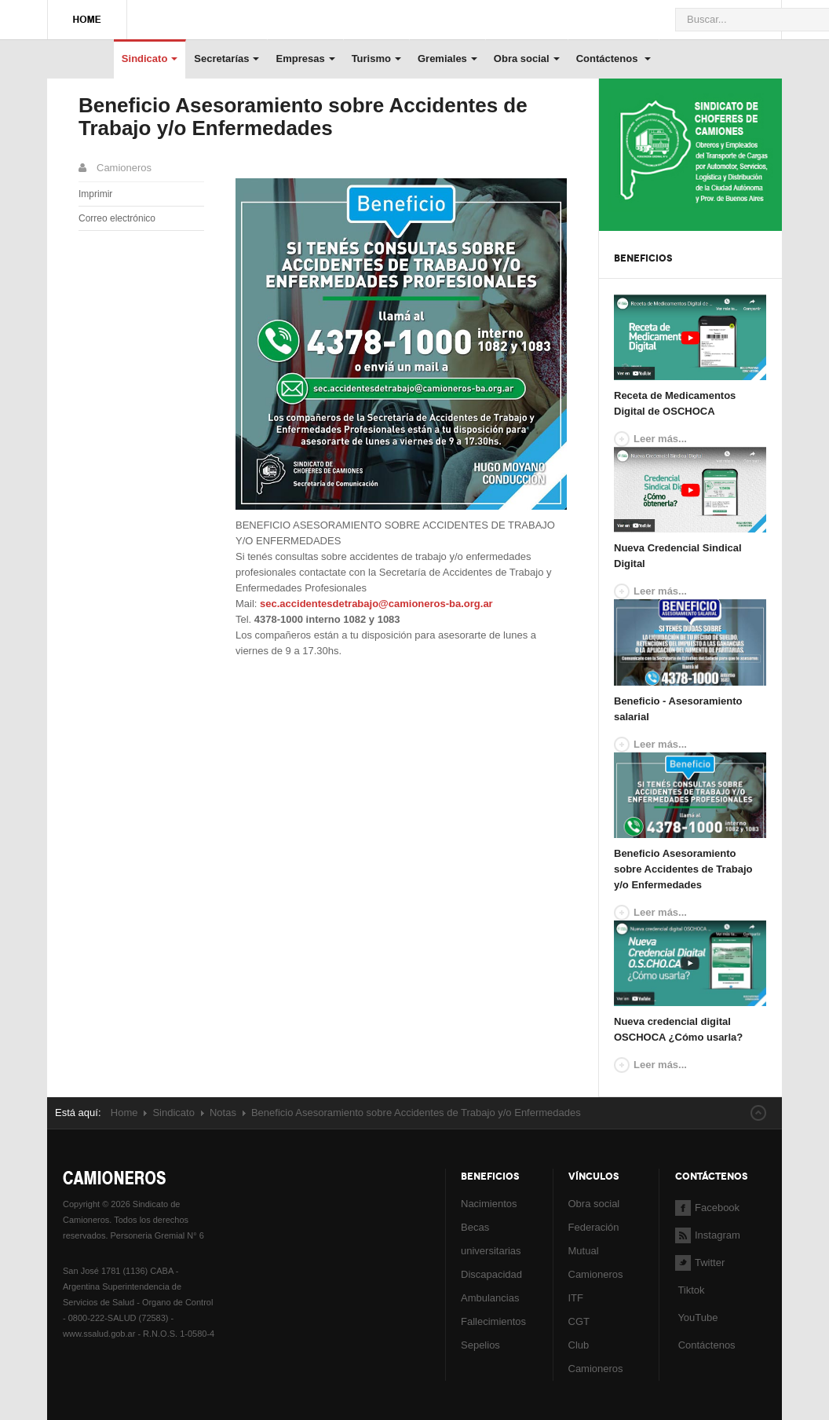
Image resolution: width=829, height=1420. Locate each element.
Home (124, 1112)
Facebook (707, 1207)
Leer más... (660, 439)
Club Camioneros (595, 1356)
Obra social (527, 58)
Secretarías (226, 58)
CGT (579, 1321)
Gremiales (447, 58)
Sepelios (480, 1345)
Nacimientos (489, 1204)
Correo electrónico (117, 218)
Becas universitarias (491, 1239)
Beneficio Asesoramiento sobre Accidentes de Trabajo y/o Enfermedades (303, 116)
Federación (593, 1227)
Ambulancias (490, 1298)
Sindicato (150, 58)
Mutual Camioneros (595, 1262)
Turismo (376, 58)
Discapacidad (491, 1274)
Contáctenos (613, 58)
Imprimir (95, 193)
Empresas (305, 58)
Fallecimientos (493, 1321)
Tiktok (690, 1290)
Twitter (700, 1262)
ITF (576, 1298)
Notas (223, 1112)
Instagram (707, 1235)
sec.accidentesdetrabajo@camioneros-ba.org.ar (376, 603)
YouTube (696, 1317)
